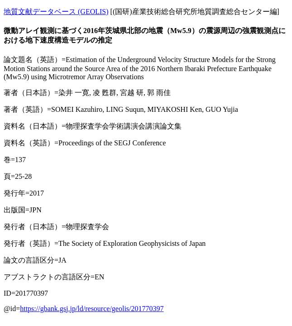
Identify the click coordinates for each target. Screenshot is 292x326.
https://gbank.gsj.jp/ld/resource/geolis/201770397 (91, 308)
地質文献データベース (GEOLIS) (56, 11)
